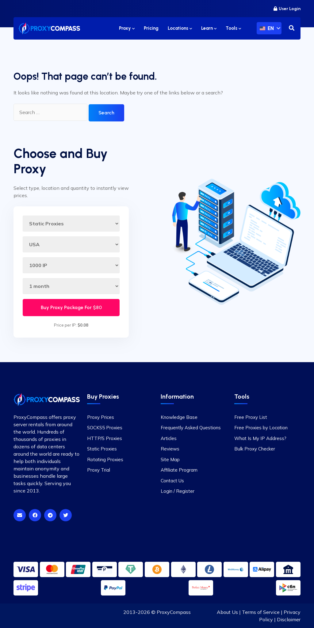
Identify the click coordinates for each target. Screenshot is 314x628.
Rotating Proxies (105, 459)
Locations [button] (180, 28)
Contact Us (172, 481)
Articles (169, 438)
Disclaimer (289, 619)
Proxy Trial (98, 470)
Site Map (170, 459)
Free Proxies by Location (261, 428)
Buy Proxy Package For (71, 307)
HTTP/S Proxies (104, 438)
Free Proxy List (250, 417)
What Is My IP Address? (260, 438)
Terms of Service (261, 612)
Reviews (170, 449)
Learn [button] (208, 28)
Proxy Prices (100, 417)
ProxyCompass (174, 612)
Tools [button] (233, 28)
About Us (227, 612)
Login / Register (177, 491)
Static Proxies (102, 449)
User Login (287, 8)
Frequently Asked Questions (191, 428)
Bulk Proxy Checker (254, 449)
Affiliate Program (179, 470)
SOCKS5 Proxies (104, 428)
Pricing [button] (151, 28)
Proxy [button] (127, 28)
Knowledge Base (179, 417)
